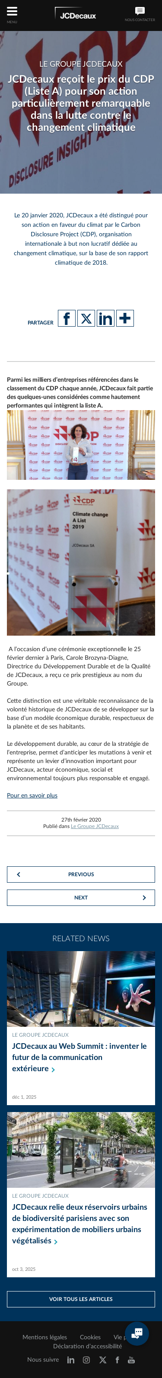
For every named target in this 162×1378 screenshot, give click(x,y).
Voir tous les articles (81, 1299)
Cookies (90, 1338)
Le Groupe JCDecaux (95, 826)
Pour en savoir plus (32, 796)
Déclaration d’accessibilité (87, 1347)
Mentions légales (44, 1338)
